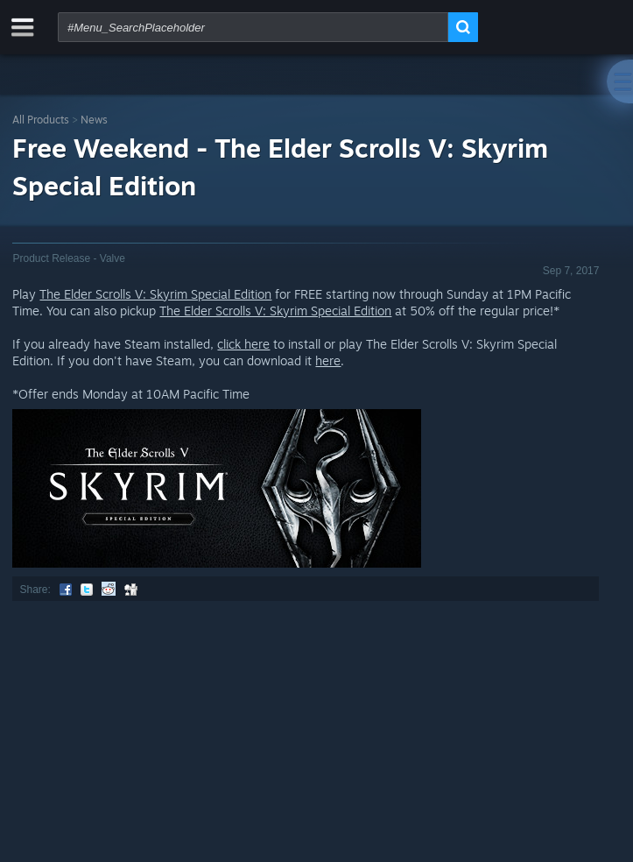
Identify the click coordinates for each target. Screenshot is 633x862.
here (328, 360)
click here (243, 343)
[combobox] (253, 27)
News (94, 119)
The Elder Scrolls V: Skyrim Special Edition (155, 293)
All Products (40, 119)
